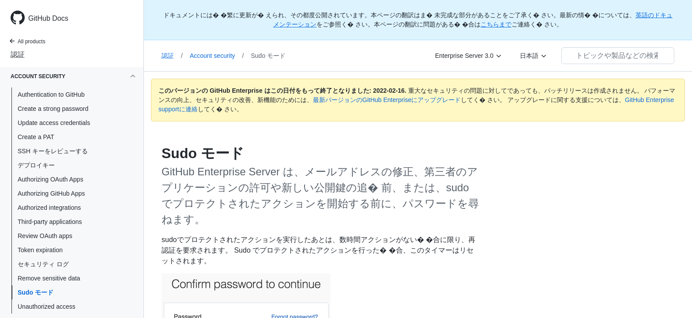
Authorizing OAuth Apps (50, 179)
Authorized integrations (49, 207)
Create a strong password (53, 108)
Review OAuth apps (45, 235)
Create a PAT (36, 136)
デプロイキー (36, 165)
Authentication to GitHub (51, 94)
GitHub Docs (48, 18)
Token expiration (40, 250)
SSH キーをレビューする (53, 151)
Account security (217, 55)
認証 (18, 54)
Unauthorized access (46, 306)
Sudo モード (35, 292)
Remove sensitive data (49, 278)
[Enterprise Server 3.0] (468, 55)
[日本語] (533, 55)
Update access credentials (54, 122)
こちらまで (496, 24)
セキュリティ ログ (43, 264)
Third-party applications (50, 221)
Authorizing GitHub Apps (51, 193)
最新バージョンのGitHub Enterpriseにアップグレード (387, 99)
